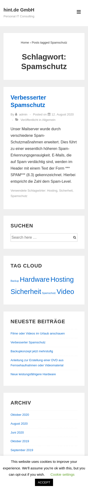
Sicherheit (66, 190)
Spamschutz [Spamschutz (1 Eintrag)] (49, 293)
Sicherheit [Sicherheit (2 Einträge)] (26, 291)
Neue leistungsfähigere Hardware (33, 374)
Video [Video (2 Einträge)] (65, 291)
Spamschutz (19, 196)
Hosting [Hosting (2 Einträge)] (62, 279)
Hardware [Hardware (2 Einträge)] (35, 279)
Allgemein (48, 120)
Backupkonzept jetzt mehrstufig (32, 351)
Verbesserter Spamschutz (28, 342)
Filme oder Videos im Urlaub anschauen (38, 333)
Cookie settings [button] (62, 474)
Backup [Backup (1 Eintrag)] (15, 280)
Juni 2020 (17, 432)
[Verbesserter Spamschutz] (63, 114)
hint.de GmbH (19, 9)
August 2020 (19, 423)
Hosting (52, 190)
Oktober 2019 (20, 441)
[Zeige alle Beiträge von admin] (21, 114)
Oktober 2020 (20, 414)
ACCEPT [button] (44, 482)
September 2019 (22, 450)
